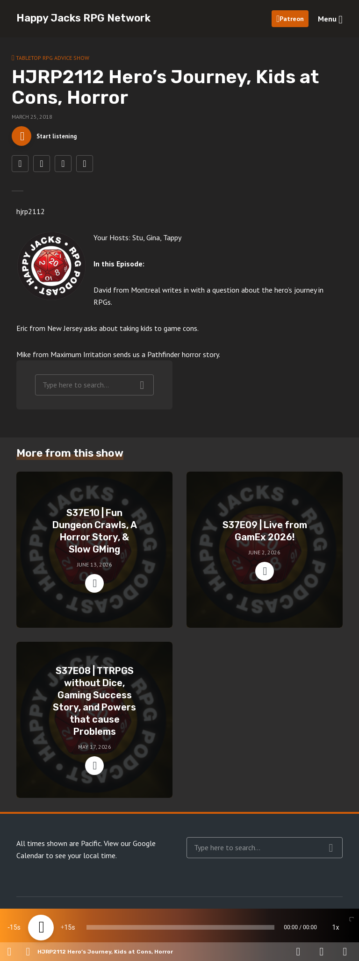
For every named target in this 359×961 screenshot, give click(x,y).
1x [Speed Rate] (335, 927)
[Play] (41, 927)
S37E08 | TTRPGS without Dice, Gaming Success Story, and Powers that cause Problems (94, 707)
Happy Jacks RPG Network (83, 18)
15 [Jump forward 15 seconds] (68, 927)
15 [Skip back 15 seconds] (13, 927)
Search (142, 390)
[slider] (180, 927)
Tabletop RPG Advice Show (52, 57)
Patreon (292, 18)
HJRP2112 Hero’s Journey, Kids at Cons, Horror (105, 951)
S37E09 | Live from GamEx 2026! (265, 536)
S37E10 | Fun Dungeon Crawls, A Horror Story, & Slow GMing (94, 536)
